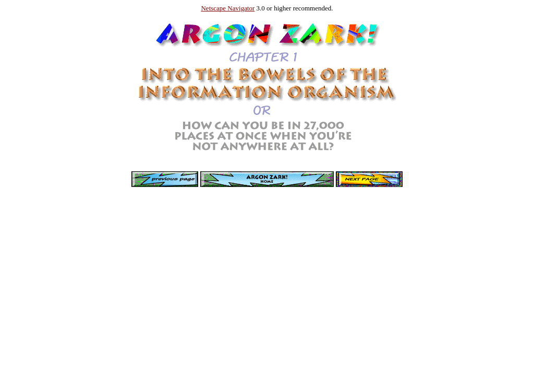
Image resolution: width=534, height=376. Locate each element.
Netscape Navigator (227, 8)
